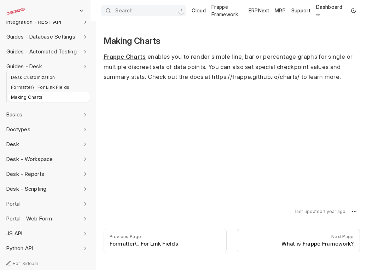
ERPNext (259, 10)
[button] (354, 211)
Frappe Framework (224, 10)
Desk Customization (33, 77)
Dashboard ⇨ (329, 10)
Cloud (199, 10)
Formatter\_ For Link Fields (40, 87)
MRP (280, 10)
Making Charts (26, 97)
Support (300, 10)
